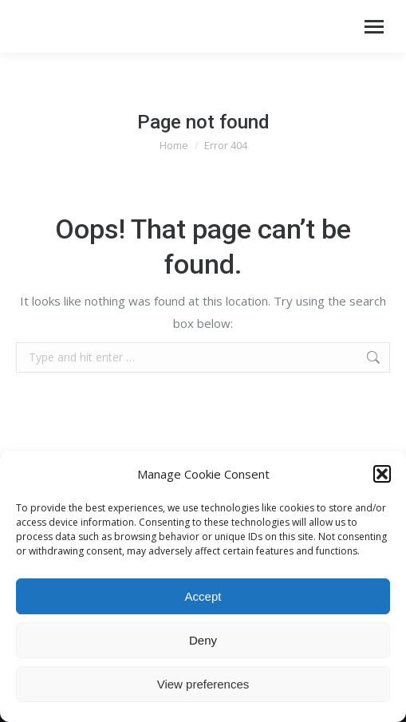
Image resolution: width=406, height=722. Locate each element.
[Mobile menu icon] (374, 26)
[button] (382, 474)
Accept (203, 596)
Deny (203, 640)
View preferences (203, 684)
